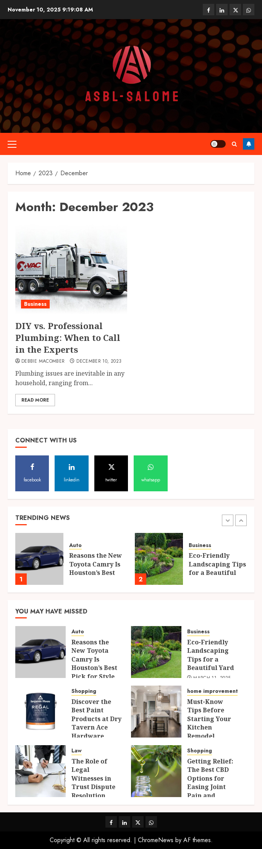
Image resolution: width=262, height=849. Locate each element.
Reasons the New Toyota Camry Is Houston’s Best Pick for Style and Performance (97, 572)
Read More (35, 400)
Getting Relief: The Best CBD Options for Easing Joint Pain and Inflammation (210, 782)
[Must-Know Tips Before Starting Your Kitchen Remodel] (156, 712)
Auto (75, 545)
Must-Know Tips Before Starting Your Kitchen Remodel (209, 718)
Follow (248, 144)
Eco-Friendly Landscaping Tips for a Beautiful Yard (217, 568)
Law (76, 750)
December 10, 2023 (98, 361)
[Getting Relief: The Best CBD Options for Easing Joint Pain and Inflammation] (156, 771)
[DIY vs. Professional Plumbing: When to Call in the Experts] (71, 268)
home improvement (212, 691)
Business (35, 304)
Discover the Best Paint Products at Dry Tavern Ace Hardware (96, 718)
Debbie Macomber (43, 361)
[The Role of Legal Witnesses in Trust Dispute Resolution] (40, 771)
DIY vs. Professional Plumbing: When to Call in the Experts (67, 337)
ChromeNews (155, 840)
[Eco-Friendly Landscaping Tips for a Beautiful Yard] (159, 559)
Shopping (83, 691)
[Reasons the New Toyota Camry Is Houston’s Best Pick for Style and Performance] (39, 559)
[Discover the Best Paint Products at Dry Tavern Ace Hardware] (40, 712)
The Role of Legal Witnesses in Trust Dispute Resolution (93, 778)
